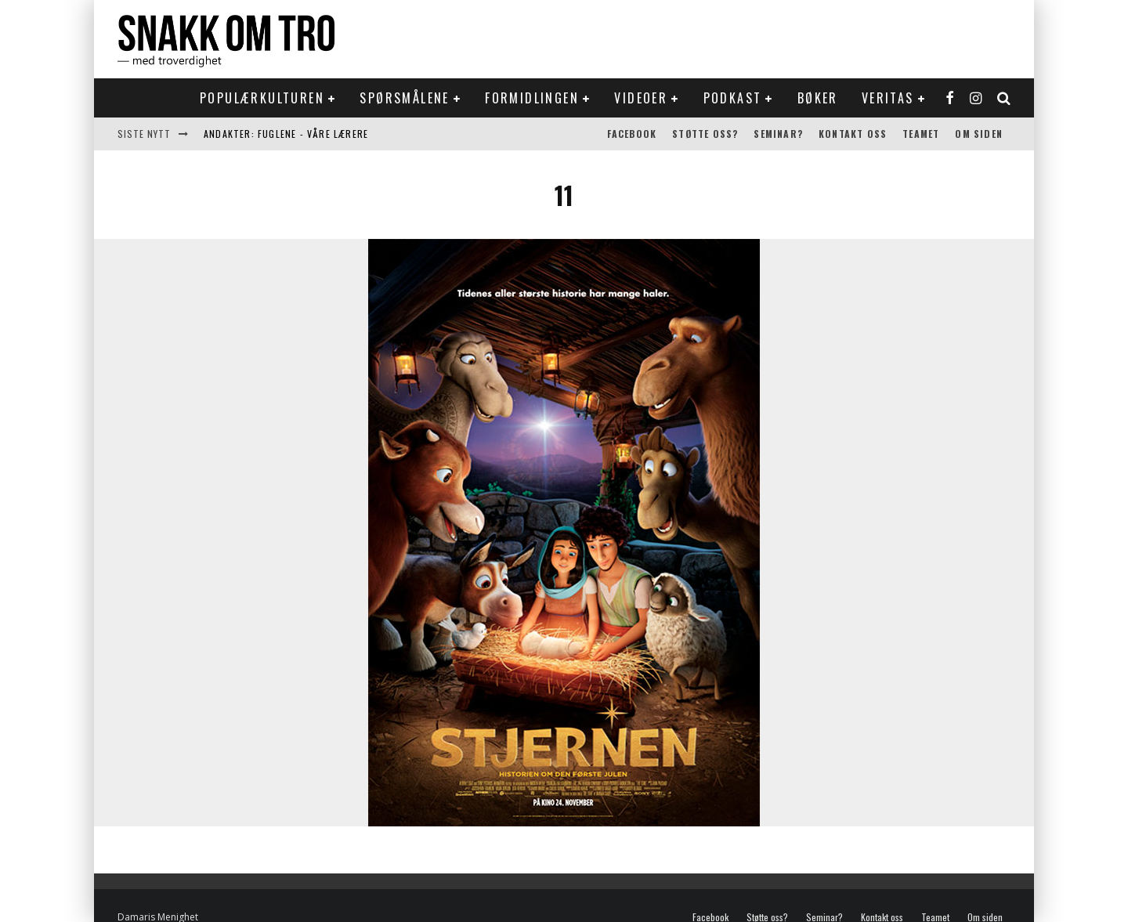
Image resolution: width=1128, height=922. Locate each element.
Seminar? (778, 133)
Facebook (632, 133)
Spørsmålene (404, 98)
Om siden (979, 133)
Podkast (732, 98)
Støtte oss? (705, 133)
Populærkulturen (262, 98)
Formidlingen (532, 98)
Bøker (817, 98)
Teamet (920, 133)
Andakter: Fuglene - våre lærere (286, 133)
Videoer (640, 98)
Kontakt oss (853, 133)
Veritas (888, 98)
